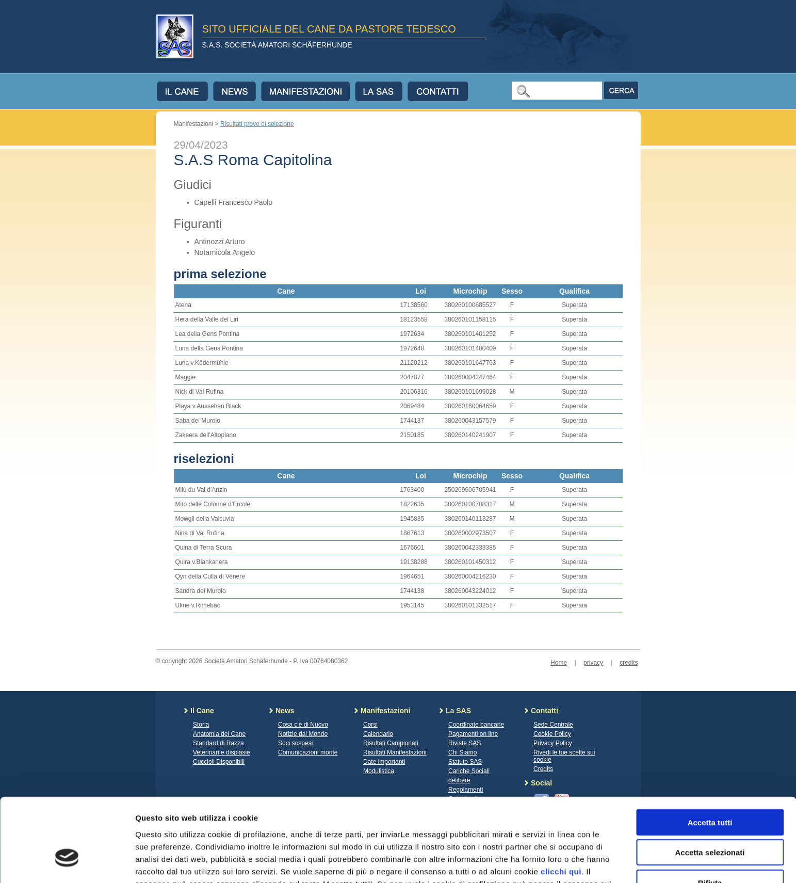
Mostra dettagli (543, 862)
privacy (593, 662)
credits (629, 662)
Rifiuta (710, 815)
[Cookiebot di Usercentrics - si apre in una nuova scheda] (67, 863)
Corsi (370, 724)
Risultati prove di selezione (257, 123)
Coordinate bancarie (476, 724)
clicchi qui (561, 804)
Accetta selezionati (709, 785)
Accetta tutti (710, 755)
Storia (201, 724)
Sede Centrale (553, 724)
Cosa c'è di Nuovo (303, 724)
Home (558, 662)
